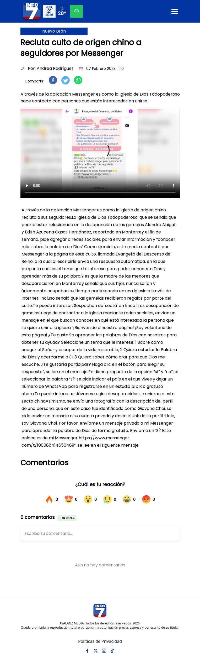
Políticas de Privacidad (100, 641)
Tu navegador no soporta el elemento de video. (100, 153)
